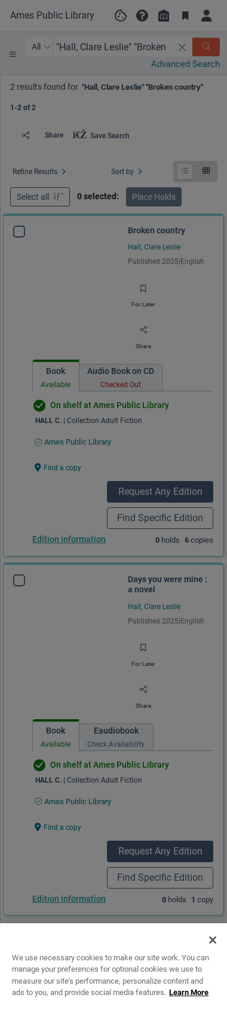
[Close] (213, 954)
